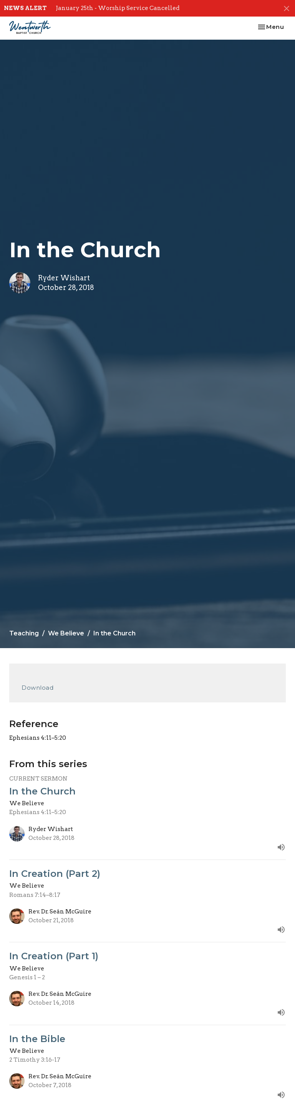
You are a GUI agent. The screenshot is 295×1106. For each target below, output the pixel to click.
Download (37, 687)
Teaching (24, 633)
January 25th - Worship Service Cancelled (117, 8)
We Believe (66, 633)
